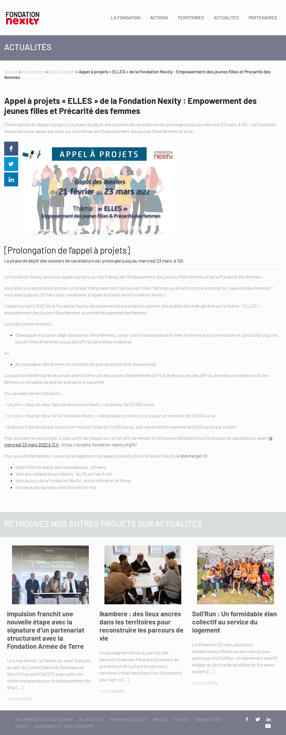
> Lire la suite (19, 698)
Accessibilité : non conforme (64, 726)
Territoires (191, 17)
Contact (181, 719)
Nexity (21, 726)
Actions (159, 17)
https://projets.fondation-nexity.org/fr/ (99, 444)
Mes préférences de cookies (44, 719)
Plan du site (91, 719)
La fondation (125, 17)
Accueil (11, 71)
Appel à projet (62, 71)
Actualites (226, 17)
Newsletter (208, 719)
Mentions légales (128, 719)
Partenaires (263, 17)
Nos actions (33, 71)
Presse (160, 719)
